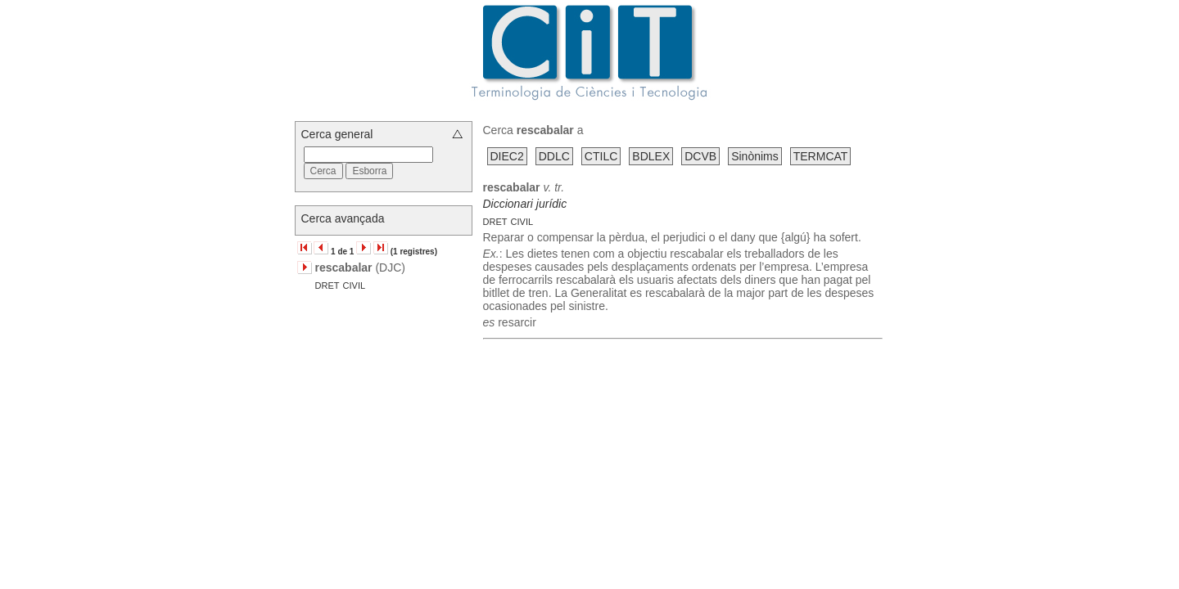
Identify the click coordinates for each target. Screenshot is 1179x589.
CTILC (601, 156)
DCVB (700, 156)
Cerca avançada (343, 218)
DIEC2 (507, 156)
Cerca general (337, 134)
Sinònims (755, 156)
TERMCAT (820, 156)
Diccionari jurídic (525, 203)
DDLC (554, 156)
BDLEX (651, 156)
